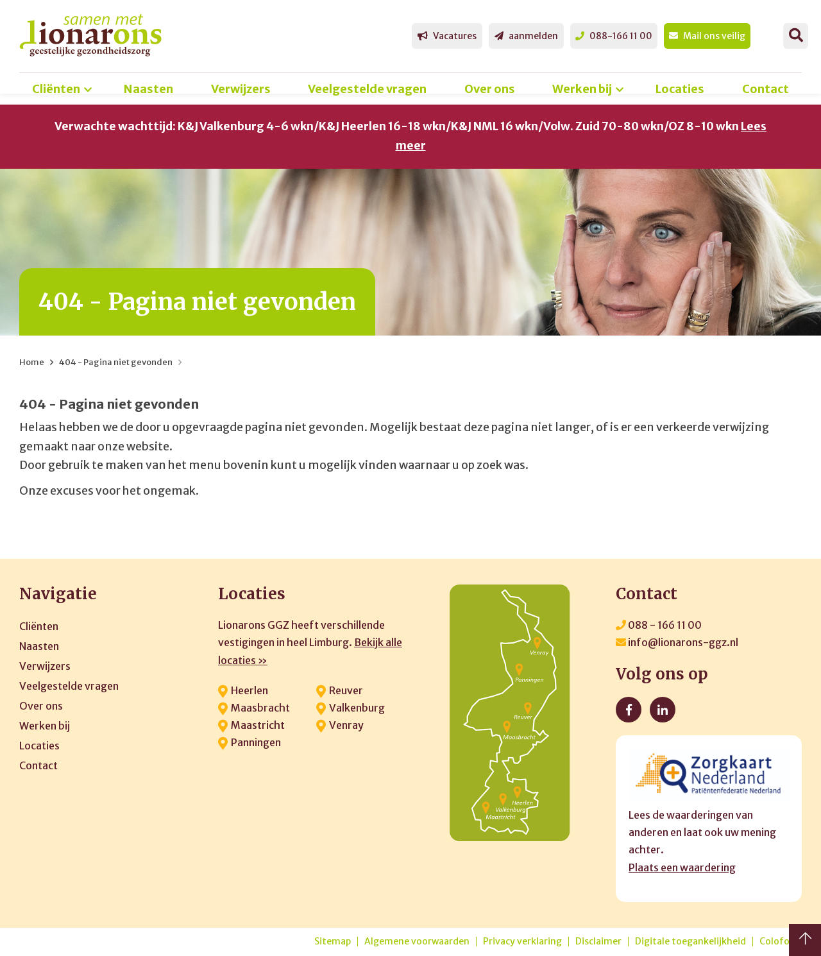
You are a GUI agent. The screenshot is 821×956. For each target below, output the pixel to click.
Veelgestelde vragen (367, 88)
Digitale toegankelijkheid (690, 941)
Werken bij (582, 88)
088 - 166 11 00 (659, 625)
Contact (765, 88)
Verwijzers (241, 88)
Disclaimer (598, 941)
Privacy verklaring (522, 941)
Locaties (680, 88)
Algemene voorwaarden (417, 941)
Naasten (148, 88)
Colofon (777, 941)
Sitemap (332, 941)
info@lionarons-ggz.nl (677, 642)
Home (31, 362)
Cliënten (56, 88)
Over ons (489, 88)
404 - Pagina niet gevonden (116, 362)
